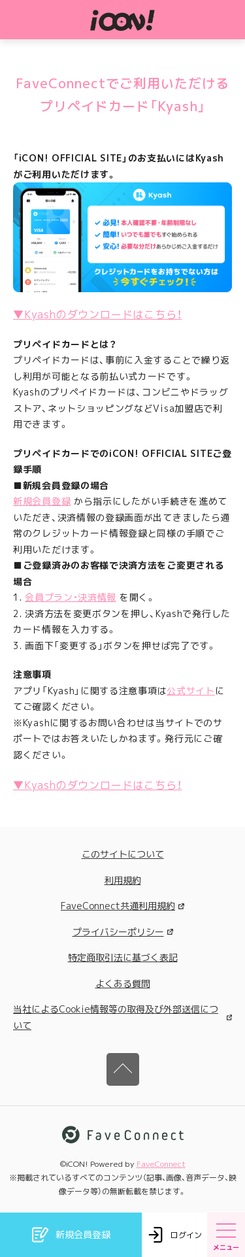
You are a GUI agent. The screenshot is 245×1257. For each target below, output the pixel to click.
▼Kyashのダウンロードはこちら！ (97, 314)
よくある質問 (122, 983)
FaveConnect (161, 1163)
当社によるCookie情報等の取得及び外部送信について (122, 1017)
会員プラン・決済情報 (70, 597)
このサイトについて (123, 854)
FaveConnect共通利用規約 (122, 905)
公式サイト (191, 690)
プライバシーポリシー (123, 932)
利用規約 (123, 880)
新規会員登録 (42, 501)
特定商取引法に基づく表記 (123, 957)
